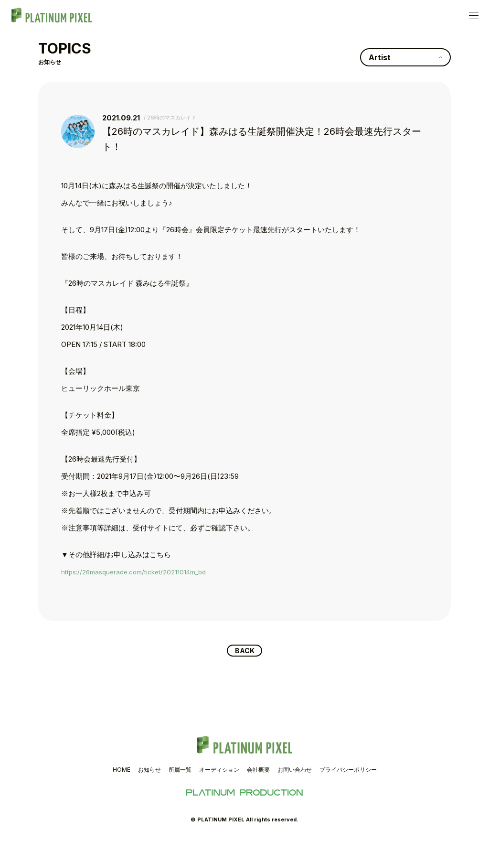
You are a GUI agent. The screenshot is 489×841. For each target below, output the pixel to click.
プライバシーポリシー (348, 771)
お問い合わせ (294, 771)
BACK (244, 651)
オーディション (219, 771)
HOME (121, 771)
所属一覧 (180, 771)
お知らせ (149, 771)
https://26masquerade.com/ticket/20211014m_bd (140, 571)
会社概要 (258, 771)
